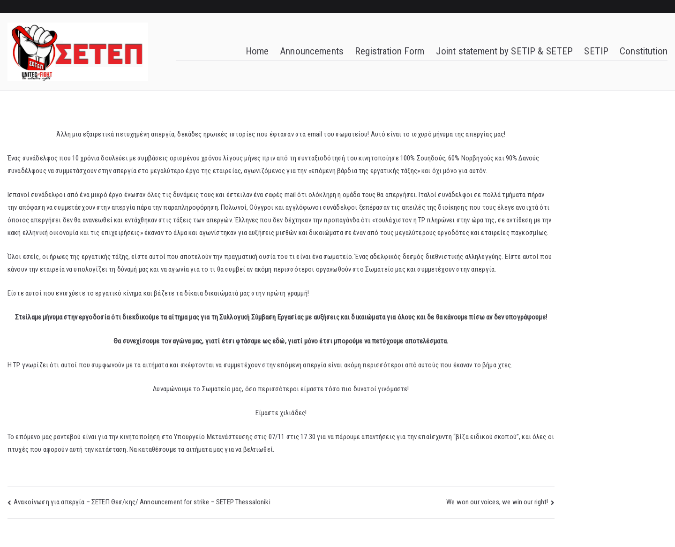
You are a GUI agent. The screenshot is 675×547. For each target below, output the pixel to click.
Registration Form (390, 51)
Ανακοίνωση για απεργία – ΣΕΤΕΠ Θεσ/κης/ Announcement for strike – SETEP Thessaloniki (142, 502)
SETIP (596, 51)
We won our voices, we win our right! (497, 502)
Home (257, 51)
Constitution (644, 51)
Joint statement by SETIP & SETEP (504, 51)
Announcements (312, 51)
